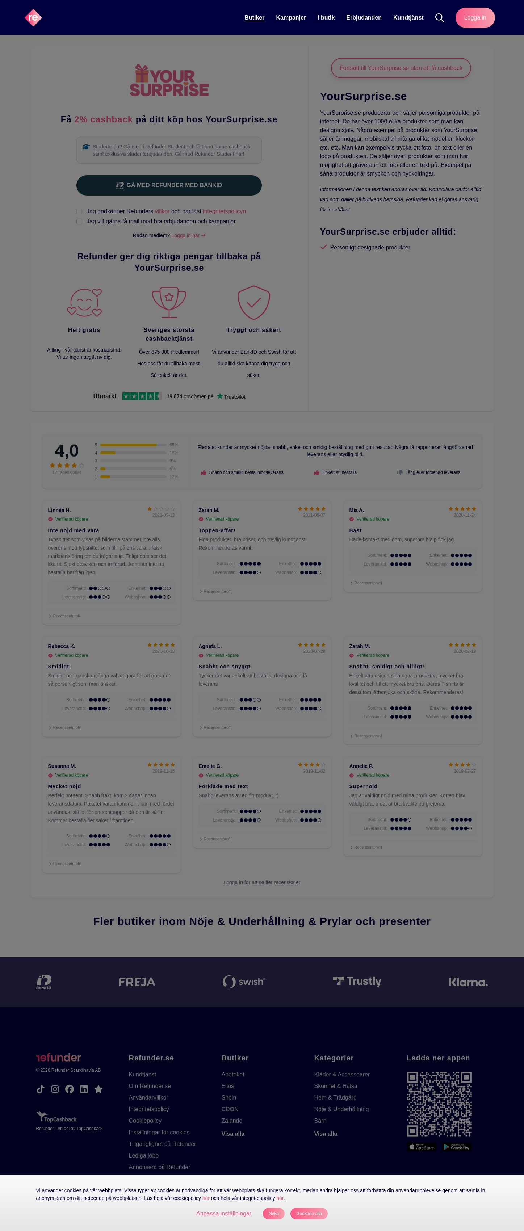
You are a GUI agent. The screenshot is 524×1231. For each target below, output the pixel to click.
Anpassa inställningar (223, 1213)
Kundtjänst (408, 17)
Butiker (254, 17)
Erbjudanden (364, 17)
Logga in (475, 17)
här (206, 1198)
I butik (326, 17)
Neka (274, 1213)
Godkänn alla (309, 1213)
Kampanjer (291, 17)
